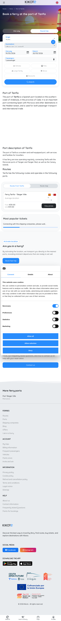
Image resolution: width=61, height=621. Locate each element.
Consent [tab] (10, 274)
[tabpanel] (30, 200)
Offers (5, 430)
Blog (4, 426)
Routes (5, 416)
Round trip (44, 31)
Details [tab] (30, 274)
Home (5, 9)
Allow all (30, 336)
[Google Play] (10, 563)
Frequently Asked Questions (14, 508)
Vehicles (6, 454)
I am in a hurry (8, 433)
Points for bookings (10, 511)
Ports (11, 9)
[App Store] (25, 563)
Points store (7, 458)
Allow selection (30, 343)
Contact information (11, 504)
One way (16, 31)
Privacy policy (8, 472)
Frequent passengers (11, 451)
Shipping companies (11, 423)
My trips (6, 444)
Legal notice (7, 486)
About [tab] (50, 274)
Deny (30, 350)
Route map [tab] (44, 186)
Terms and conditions (11, 483)
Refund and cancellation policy (15, 479)
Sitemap (6, 490)
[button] (4, 2)
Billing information (10, 447)
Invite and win (8, 461)
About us (6, 501)
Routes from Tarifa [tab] (17, 186)
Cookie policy (8, 476)
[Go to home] (30, 2)
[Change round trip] (53, 42)
